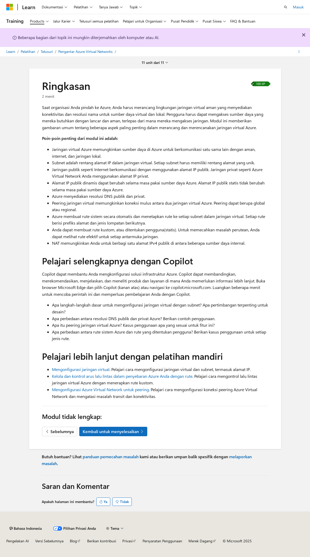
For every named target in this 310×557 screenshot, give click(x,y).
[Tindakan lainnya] (299, 51)
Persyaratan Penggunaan (162, 540)
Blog (73, 540)
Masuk (298, 6)
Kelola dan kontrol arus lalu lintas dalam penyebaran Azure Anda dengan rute (122, 376)
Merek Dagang (200, 540)
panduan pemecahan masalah (111, 456)
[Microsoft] (9, 7)
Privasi (127, 540)
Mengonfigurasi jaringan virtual (80, 369)
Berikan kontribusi (101, 540)
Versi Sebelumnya (49, 540)
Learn (11, 51)
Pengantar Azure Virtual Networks (86, 51)
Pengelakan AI (17, 540)
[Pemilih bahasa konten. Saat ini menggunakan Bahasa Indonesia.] (25, 528)
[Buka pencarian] (285, 7)
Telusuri (47, 51)
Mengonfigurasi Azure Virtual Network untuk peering (100, 389)
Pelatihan (28, 51)
